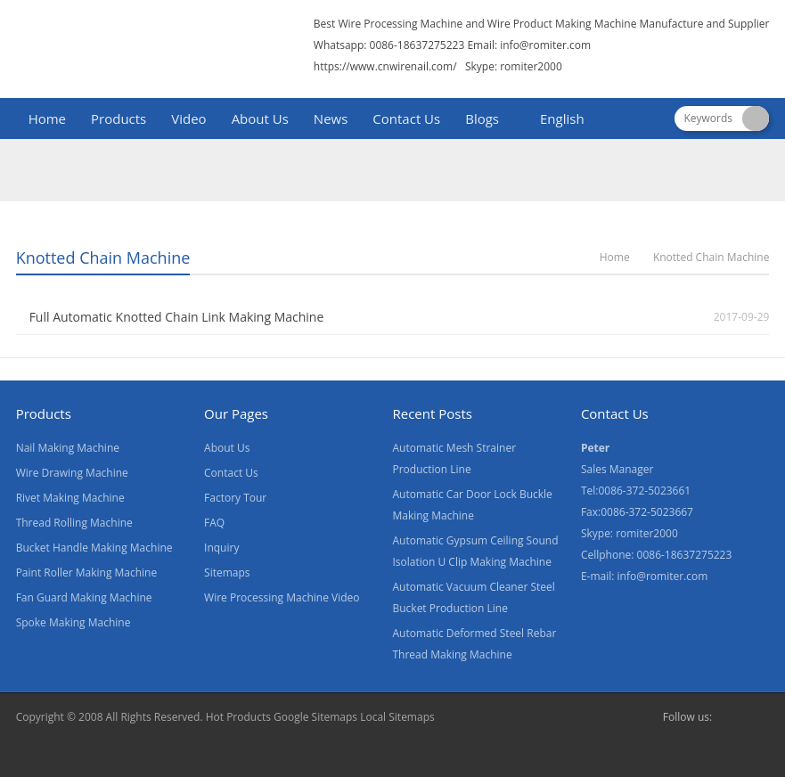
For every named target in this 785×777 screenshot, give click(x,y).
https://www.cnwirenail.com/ (385, 66)
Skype (758, 717)
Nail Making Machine (67, 447)
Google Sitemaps (315, 716)
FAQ (214, 522)
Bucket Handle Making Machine (94, 547)
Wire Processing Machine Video (281, 597)
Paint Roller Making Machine (87, 572)
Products (118, 118)
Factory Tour (235, 497)
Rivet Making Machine (70, 497)
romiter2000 (647, 533)
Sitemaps (226, 572)
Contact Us (406, 118)
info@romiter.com (545, 45)
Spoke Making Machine (73, 622)
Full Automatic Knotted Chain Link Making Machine (176, 316)
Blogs (482, 118)
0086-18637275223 (684, 554)
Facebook (729, 717)
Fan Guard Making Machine (84, 597)
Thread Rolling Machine (74, 522)
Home (47, 118)
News (331, 118)
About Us (260, 118)
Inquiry (221, 547)
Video (188, 118)
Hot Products (238, 716)
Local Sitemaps (397, 716)
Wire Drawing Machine (72, 472)
